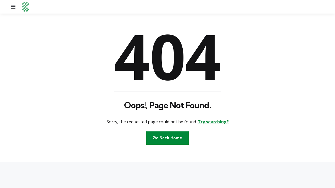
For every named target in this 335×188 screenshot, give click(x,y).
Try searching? (213, 122)
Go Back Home (167, 137)
